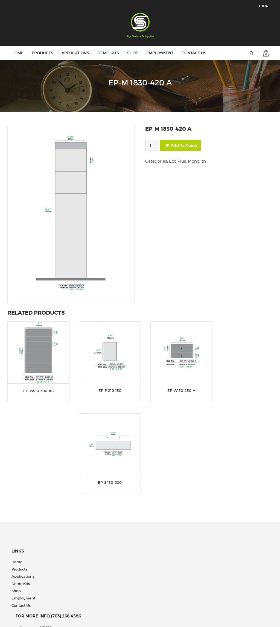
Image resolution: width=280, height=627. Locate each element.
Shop (132, 52)
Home (17, 52)
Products (42, 52)
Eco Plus (177, 161)
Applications (75, 52)
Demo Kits (108, 52)
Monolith (197, 161)
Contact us (194, 52)
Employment (159, 52)
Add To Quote (180, 145)
